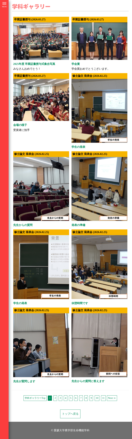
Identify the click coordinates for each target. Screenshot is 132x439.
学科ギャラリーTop (35, 398)
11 (103, 398)
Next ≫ (112, 398)
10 (97, 398)
